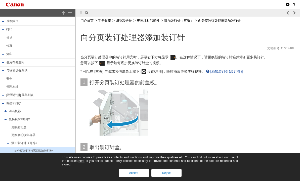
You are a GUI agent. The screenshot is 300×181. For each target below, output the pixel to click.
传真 (9, 46)
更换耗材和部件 (19, 119)
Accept (133, 173)
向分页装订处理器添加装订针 (33, 151)
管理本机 (12, 87)
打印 (9, 29)
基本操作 (12, 21)
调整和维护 (13, 103)
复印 (9, 54)
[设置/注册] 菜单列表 (20, 95)
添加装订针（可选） (24, 143)
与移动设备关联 (16, 70)
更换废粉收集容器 (23, 135)
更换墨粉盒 (18, 127)
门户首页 (87, 21)
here (81, 161)
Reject (166, 173)
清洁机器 (15, 111)
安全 (9, 78)
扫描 (9, 37)
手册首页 (104, 21)
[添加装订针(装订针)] (226, 71)
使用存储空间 (15, 62)
